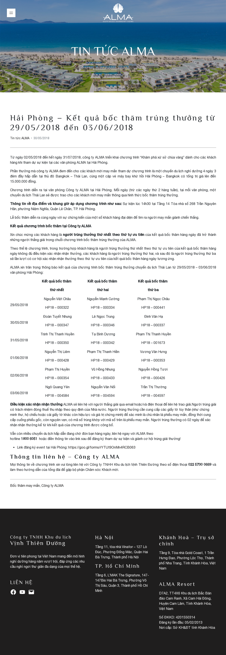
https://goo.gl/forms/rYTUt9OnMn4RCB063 (101, 447)
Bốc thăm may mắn (25, 485)
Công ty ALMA (52, 485)
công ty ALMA (47, 171)
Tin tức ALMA (113, 51)
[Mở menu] (11, 13)
